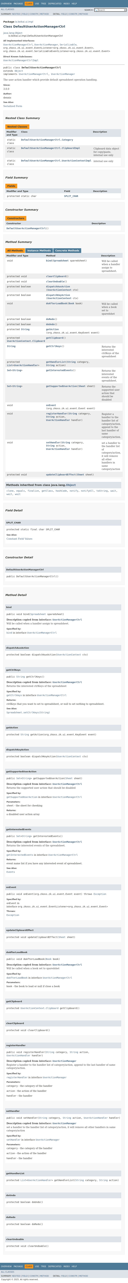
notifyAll (87, 490)
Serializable (68, 44)
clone (10, 490)
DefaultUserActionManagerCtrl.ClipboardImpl (50, 148)
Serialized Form (12, 106)
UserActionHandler (26, 365)
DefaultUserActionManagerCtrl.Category (47, 139)
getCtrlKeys (54, 346)
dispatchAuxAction (58, 286)
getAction (52, 329)
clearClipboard (56, 276)
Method (44, 14)
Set (9, 370)
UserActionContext (59, 290)
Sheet (81, 386)
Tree (43, 4)
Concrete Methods (67, 250)
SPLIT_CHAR (71, 196)
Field (25, 14)
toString (102, 490)
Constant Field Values (19, 538)
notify (74, 490)
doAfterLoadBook (56, 303)
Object (18, 71)
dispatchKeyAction (58, 295)
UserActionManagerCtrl (18, 44)
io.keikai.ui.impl (24, 21)
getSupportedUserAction (61, 386)
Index (67, 4)
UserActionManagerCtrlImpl (20, 60)
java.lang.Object (12, 33)
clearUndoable (55, 281)
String (25, 329)
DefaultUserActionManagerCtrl (26, 228)
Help (74, 4)
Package (18, 4)
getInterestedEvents (59, 370)
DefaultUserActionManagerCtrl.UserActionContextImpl (56, 160)
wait (113, 490)
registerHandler (56, 413)
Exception (100, 894)
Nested (16, 14)
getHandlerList (56, 362)
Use (37, 4)
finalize (33, 490)
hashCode (61, 490)
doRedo (50, 319)
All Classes (7, 9)
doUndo (50, 324)
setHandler (53, 442)
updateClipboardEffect (61, 474)
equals (20, 490)
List (10, 365)
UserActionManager (46, 44)
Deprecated (55, 4)
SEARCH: (88, 10)
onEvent (51, 405)
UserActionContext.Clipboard (26, 341)
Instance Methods (39, 250)
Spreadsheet (61, 260)
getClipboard (54, 338)
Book (71, 303)
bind (49, 260)
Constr (34, 14)
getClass (47, 490)
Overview (6, 4)
